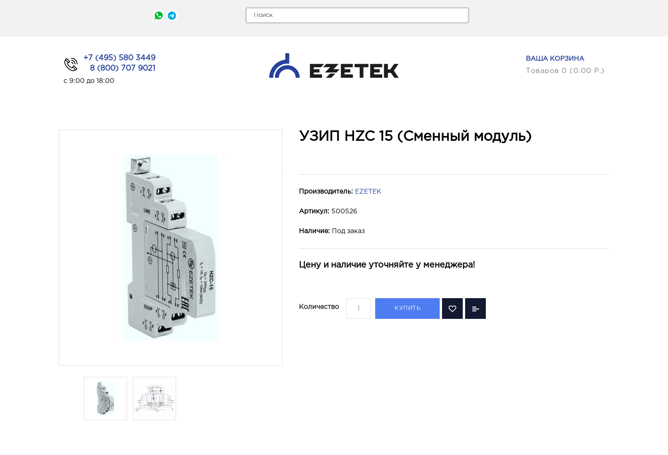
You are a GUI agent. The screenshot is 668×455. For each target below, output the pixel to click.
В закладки (452, 308)
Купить (407, 308)
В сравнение (475, 308)
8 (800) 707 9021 (122, 68)
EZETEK (368, 192)
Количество (319, 307)
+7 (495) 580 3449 (119, 58)
